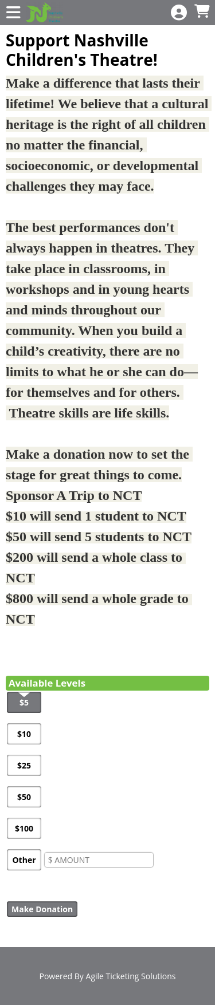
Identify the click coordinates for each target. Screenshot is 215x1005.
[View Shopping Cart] (202, 11)
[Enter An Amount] (99, 860)
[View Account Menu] (179, 12)
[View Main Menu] (13, 12)
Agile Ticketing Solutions (131, 976)
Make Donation (42, 909)
